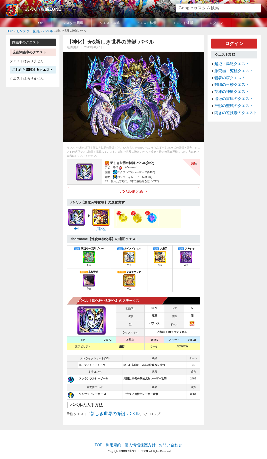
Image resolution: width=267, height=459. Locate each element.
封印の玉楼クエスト (228, 78)
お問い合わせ (165, 441)
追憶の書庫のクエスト (230, 89)
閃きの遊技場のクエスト (231, 101)
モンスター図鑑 (71, 23)
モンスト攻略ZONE (38, 8)
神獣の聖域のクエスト (230, 95)
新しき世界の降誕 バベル (110, 410)
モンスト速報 (183, 23)
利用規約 (117, 441)
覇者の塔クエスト (227, 72)
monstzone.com (134, 444)
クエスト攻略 (110, 23)
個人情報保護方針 (140, 441)
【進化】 (101, 226)
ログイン (216, 23)
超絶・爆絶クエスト (228, 60)
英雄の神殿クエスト (228, 83)
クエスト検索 (146, 23)
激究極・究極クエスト (230, 66)
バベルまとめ (131, 190)
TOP (39, 23)
